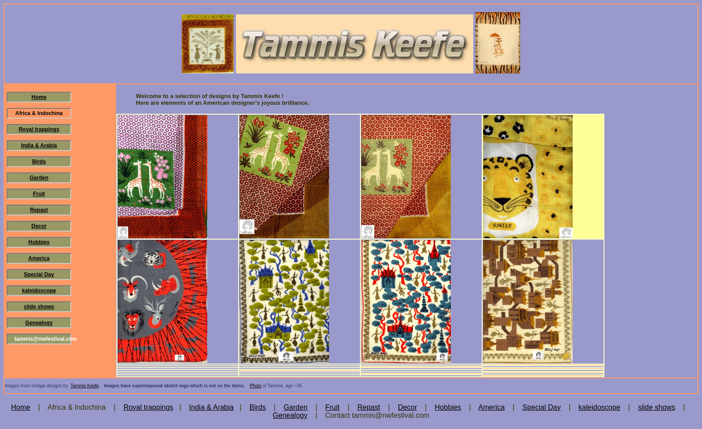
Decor (39, 226)
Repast (39, 210)
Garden (39, 178)
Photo (255, 385)
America (38, 258)
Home (38, 97)
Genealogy (38, 323)
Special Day (39, 274)
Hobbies (38, 242)
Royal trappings (39, 129)
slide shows (39, 307)
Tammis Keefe (85, 385)
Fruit (39, 194)
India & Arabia (39, 145)
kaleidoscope (39, 290)
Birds (39, 162)
